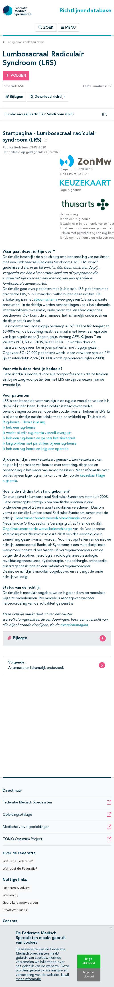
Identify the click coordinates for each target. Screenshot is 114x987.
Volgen (16, 76)
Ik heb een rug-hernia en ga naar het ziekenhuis (39, 438)
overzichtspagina (74, 625)
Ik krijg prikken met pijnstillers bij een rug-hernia (39, 444)
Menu (68, 28)
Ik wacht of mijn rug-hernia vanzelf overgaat (37, 433)
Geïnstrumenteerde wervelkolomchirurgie (47, 518)
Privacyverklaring (15, 910)
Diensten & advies (16, 888)
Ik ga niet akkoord (88, 974)
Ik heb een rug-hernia (19, 428)
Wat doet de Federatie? (20, 868)
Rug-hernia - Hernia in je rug (24, 422)
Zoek (46, 28)
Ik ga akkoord (88, 961)
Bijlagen (14, 97)
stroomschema (45, 300)
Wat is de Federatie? (18, 861)
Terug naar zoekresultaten (23, 42)
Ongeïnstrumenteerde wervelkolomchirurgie (37, 529)
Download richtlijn (47, 97)
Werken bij (10, 895)
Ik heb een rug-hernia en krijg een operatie (36, 449)
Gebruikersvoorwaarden (20, 902)
